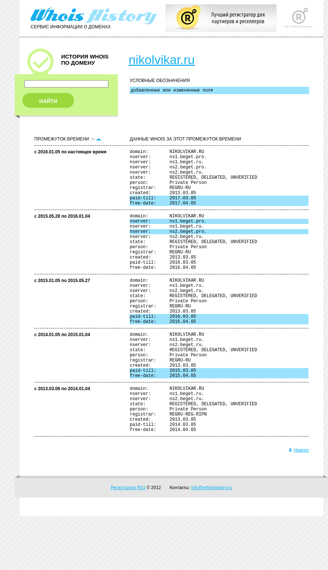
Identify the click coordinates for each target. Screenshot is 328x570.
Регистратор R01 (128, 541)
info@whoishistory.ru (211, 541)
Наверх (299, 504)
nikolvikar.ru (162, 60)
